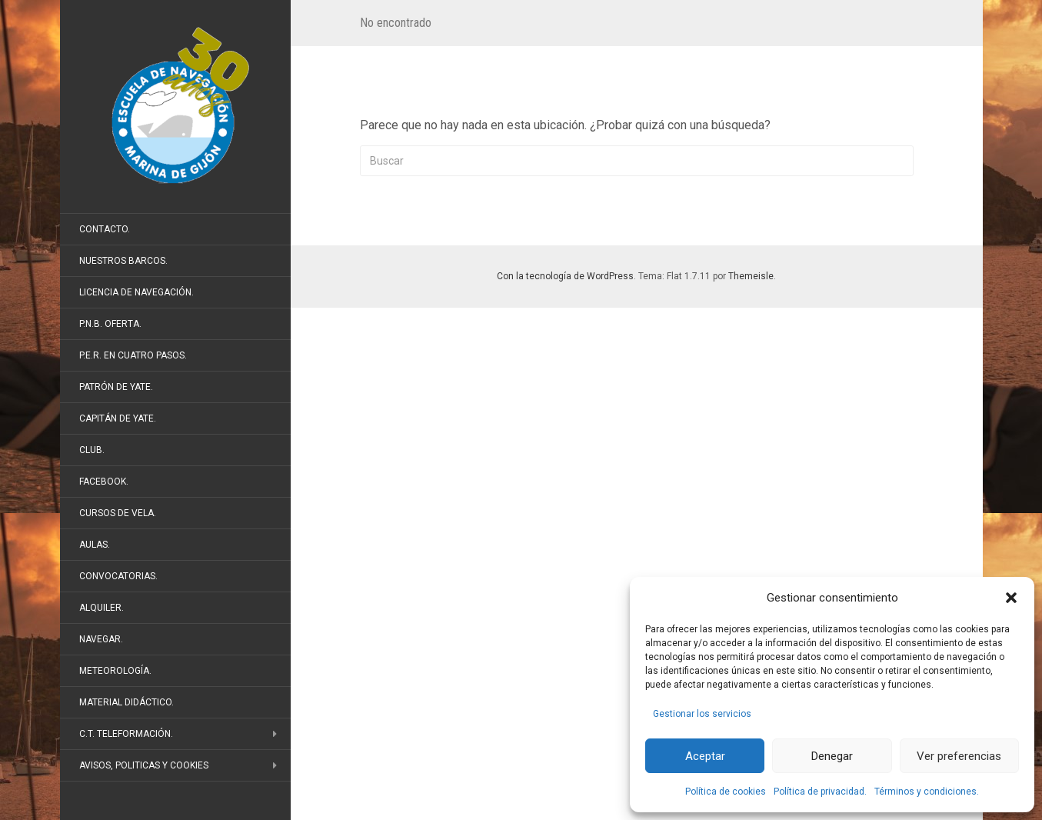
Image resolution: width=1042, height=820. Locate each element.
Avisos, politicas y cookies (143, 765)
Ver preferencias (959, 756)
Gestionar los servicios (702, 713)
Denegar (832, 756)
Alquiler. (101, 607)
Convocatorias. (118, 576)
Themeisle (751, 276)
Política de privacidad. (820, 791)
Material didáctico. (126, 702)
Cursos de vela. (117, 513)
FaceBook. (103, 481)
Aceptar (705, 756)
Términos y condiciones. (926, 791)
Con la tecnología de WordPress (565, 276)
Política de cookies (725, 791)
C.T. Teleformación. (126, 733)
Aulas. (94, 544)
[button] (1011, 597)
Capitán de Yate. (117, 418)
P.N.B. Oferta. (110, 323)
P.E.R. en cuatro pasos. (133, 355)
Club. (92, 450)
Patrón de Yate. (116, 387)
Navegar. (101, 639)
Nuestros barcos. (123, 260)
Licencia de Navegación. (136, 292)
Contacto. (104, 229)
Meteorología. (115, 670)
